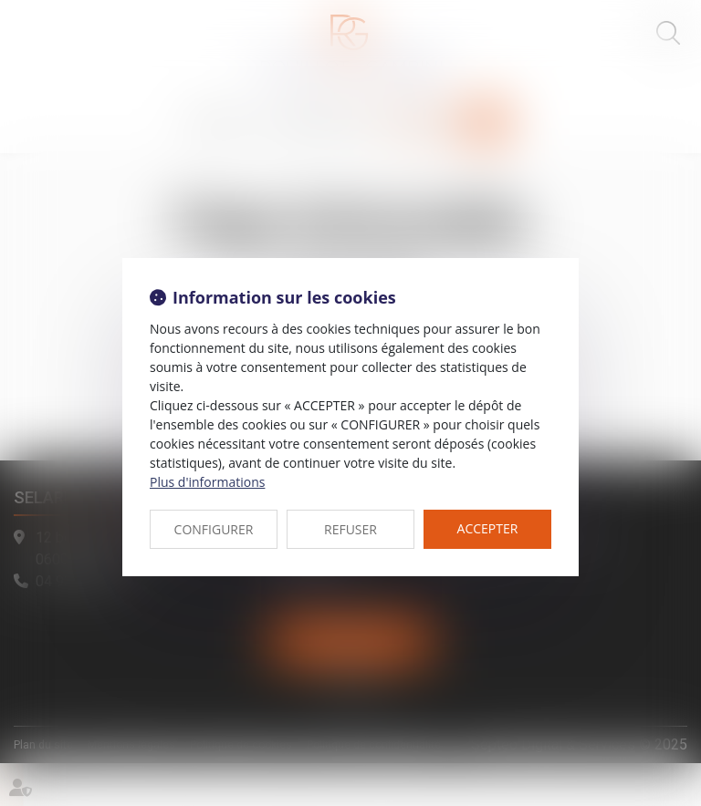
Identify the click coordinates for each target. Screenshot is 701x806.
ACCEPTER (487, 528)
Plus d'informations (207, 482)
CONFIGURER (214, 529)
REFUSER (350, 529)
